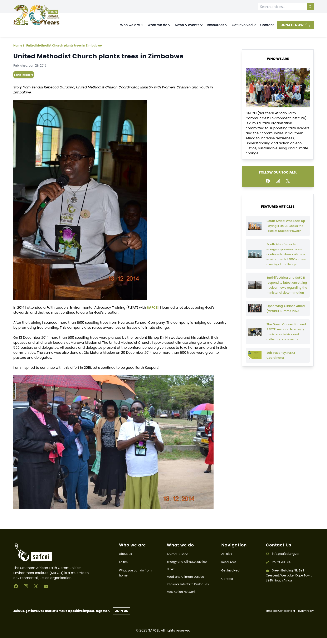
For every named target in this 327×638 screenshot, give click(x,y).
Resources (228, 562)
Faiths (123, 562)
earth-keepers (23, 75)
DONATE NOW (295, 25)
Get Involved (230, 570)
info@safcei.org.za (282, 554)
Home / (18, 45)
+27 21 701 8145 (279, 562)
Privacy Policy (305, 611)
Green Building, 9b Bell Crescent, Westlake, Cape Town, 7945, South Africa (289, 575)
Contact (267, 25)
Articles (226, 554)
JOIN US (121, 610)
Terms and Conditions (278, 611)
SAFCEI (152, 307)
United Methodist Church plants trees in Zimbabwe (64, 45)
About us (125, 554)
